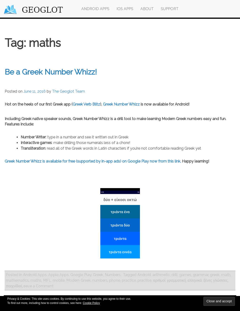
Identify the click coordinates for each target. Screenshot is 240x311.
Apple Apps (58, 275)
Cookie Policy (91, 303)
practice (129, 280)
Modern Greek (78, 280)
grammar (200, 275)
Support (170, 9)
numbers (100, 280)
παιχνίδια (13, 286)
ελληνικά (195, 280)
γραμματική (176, 280)
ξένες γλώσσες (215, 280)
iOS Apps (124, 9)
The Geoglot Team (68, 91)
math (225, 275)
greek (215, 275)
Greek (98, 275)
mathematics (17, 280)
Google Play (80, 275)
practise (144, 280)
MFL (47, 280)
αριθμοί (159, 280)
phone (114, 280)
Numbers (113, 275)
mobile (59, 280)
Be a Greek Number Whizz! (51, 72)
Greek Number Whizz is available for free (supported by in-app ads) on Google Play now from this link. (93, 161)
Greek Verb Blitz (86, 104)
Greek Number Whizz (121, 104)
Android (144, 275)
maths (35, 280)
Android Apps (95, 9)
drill (175, 275)
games (185, 275)
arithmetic (161, 275)
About (147, 9)
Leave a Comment (37, 286)
